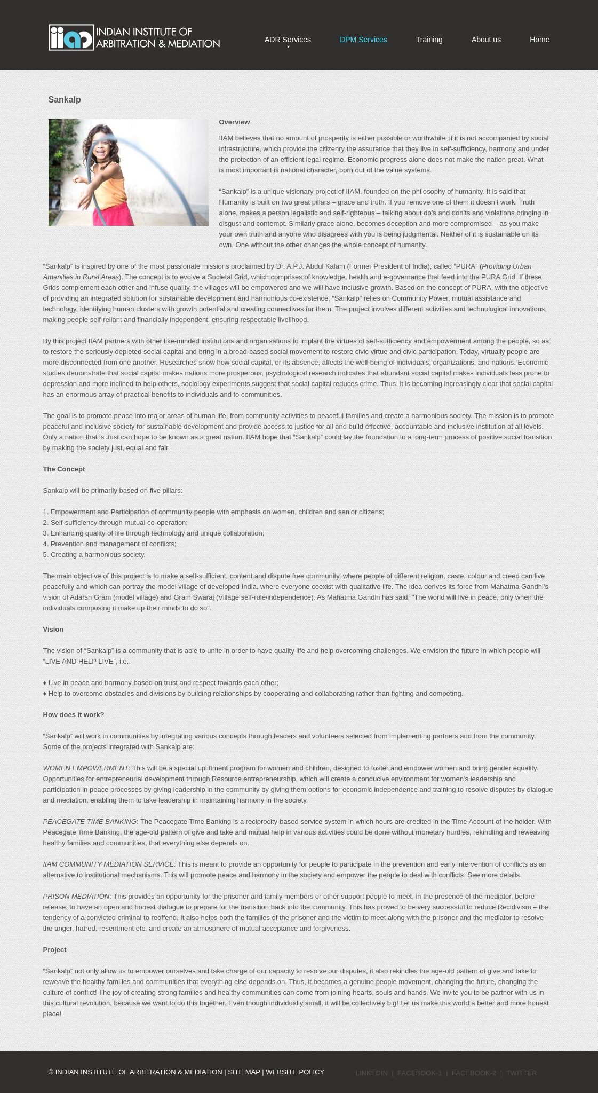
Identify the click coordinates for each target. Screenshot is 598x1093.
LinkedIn (372, 1073)
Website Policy (295, 1072)
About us (486, 39)
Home (539, 39)
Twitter (521, 1073)
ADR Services (288, 39)
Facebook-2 (474, 1073)
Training (429, 39)
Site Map (245, 1072)
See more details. (495, 875)
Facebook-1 (419, 1073)
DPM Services (363, 39)
